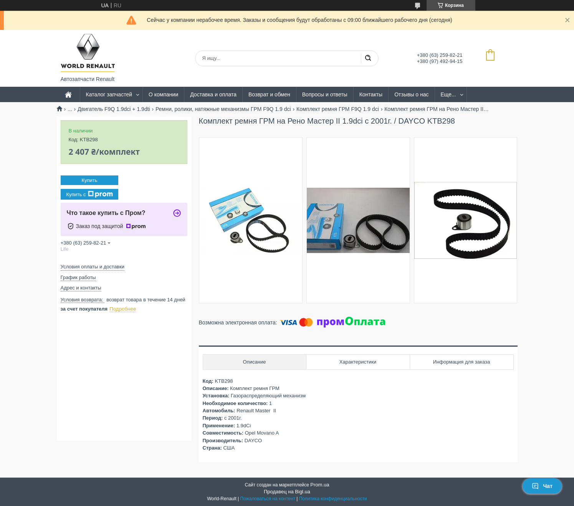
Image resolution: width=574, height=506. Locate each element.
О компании (163, 94)
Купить (89, 180)
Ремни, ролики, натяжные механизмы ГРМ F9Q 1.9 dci (223, 109)
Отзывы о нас (411, 94)
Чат (542, 486)
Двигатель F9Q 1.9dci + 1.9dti (114, 109)
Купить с (89, 194)
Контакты (370, 94)
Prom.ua (319, 485)
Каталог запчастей (109, 94)
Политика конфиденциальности (333, 498)
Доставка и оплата (213, 94)
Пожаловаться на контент (267, 498)
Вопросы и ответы (324, 94)
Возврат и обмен (269, 94)
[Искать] (368, 58)
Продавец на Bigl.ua (287, 491)
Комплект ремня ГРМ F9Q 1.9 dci (337, 109)
